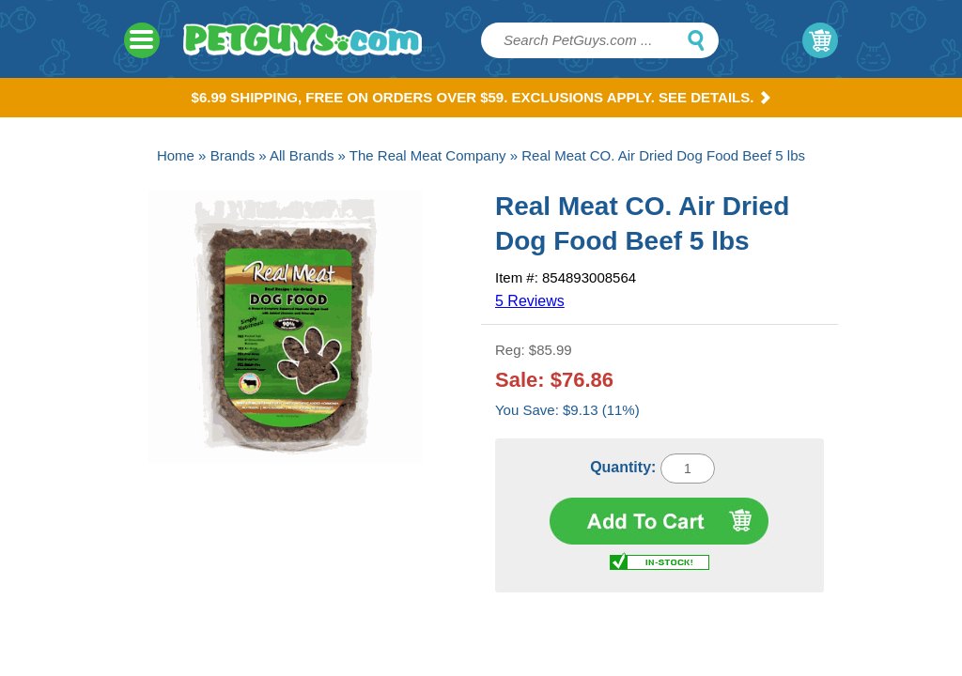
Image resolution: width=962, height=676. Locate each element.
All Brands (302, 155)
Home (175, 155)
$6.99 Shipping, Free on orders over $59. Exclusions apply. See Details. (481, 97)
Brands (233, 155)
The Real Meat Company (427, 155)
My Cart (820, 40)
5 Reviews (530, 301)
